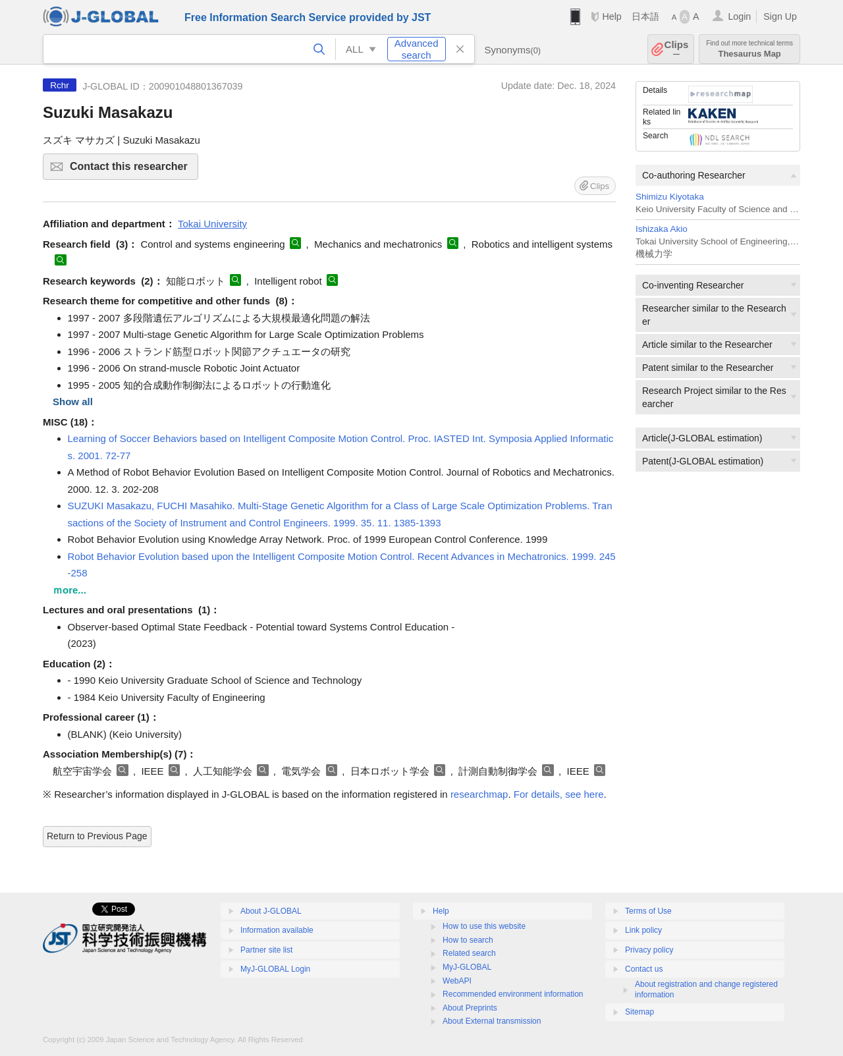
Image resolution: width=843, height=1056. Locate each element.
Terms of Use (648, 911)
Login (739, 16)
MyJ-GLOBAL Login (275, 969)
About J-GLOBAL (271, 911)
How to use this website (484, 926)
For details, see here (559, 794)
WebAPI (457, 981)
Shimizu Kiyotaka (670, 197)
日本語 (645, 16)
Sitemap (639, 1011)
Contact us (644, 969)
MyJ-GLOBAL (467, 967)
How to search (468, 940)
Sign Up (780, 16)
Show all (73, 401)
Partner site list (266, 950)
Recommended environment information (513, 994)
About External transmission (492, 1021)
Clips (677, 49)
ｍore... (69, 590)
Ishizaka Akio (662, 229)
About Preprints (470, 1008)
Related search (469, 953)
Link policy (643, 930)
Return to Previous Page (97, 836)
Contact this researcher (132, 170)
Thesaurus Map (749, 49)
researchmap (479, 794)
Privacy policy (649, 950)
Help (611, 16)
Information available (276, 930)
